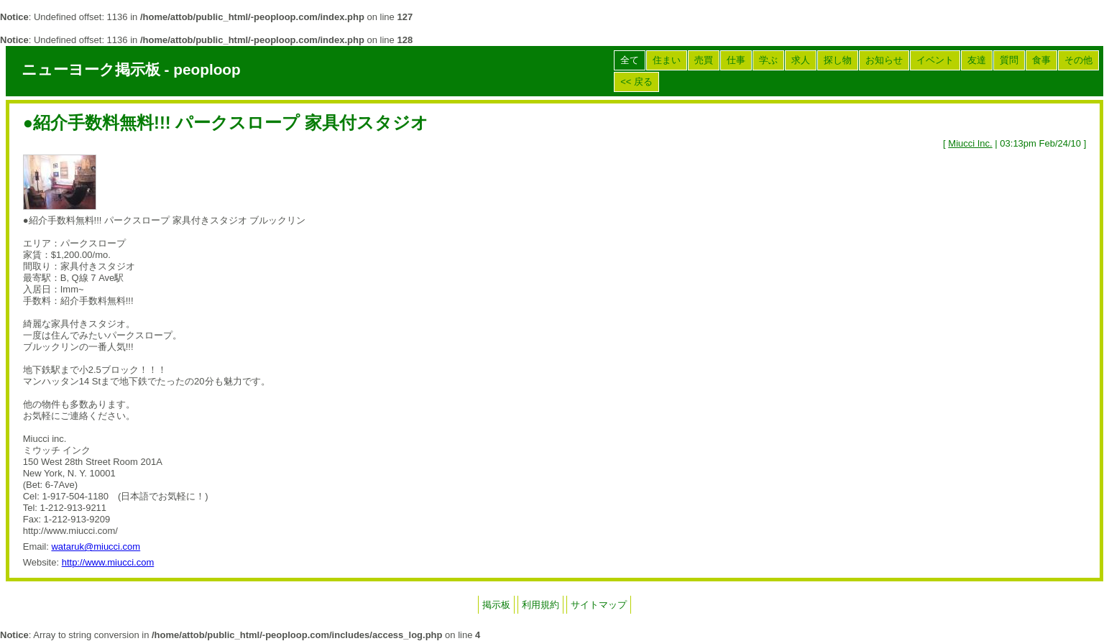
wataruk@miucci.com (95, 546)
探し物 (838, 60)
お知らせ (884, 60)
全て (629, 60)
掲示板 (496, 604)
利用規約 (540, 604)
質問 (1009, 60)
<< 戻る (636, 81)
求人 (800, 60)
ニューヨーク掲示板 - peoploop (131, 69)
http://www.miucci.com (108, 562)
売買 (703, 60)
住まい (667, 60)
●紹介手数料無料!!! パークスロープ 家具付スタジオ (225, 123)
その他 (1078, 60)
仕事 (736, 60)
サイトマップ (599, 604)
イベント (935, 60)
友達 (976, 60)
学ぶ (768, 60)
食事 (1041, 60)
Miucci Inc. (970, 143)
